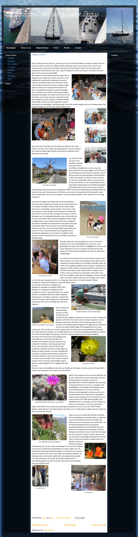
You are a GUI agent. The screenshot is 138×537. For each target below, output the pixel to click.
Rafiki (10, 73)
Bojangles (11, 61)
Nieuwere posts (40, 525)
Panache (11, 70)
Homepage (70, 525)
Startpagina (11, 48)
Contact (78, 48)
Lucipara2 (11, 67)
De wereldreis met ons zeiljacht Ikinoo (52, 15)
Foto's (56, 48)
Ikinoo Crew (26, 48)
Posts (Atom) (48, 530)
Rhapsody (11, 76)
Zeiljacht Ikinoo (42, 48)
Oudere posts (99, 525)
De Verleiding (13, 64)
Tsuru (10, 79)
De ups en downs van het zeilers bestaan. (53, 59)
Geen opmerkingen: (63, 518)
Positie (67, 48)
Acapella (11, 58)
